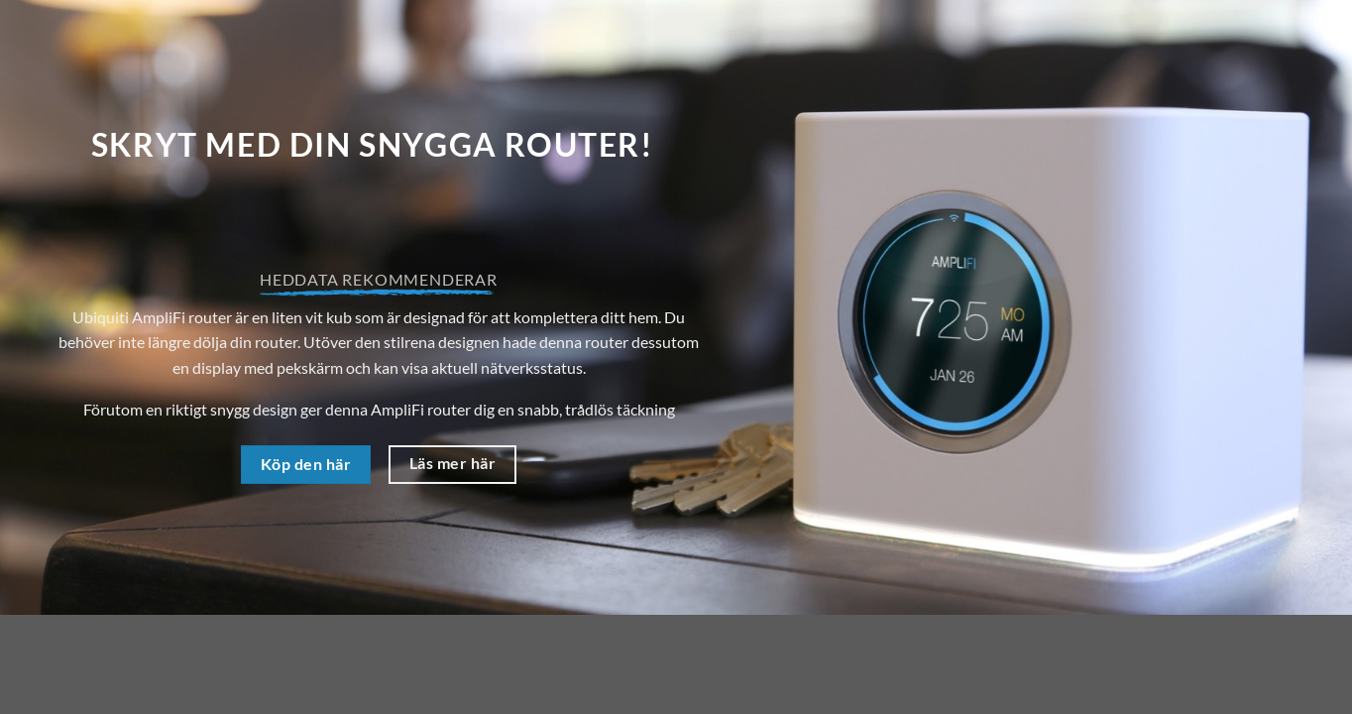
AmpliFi (397, 409)
